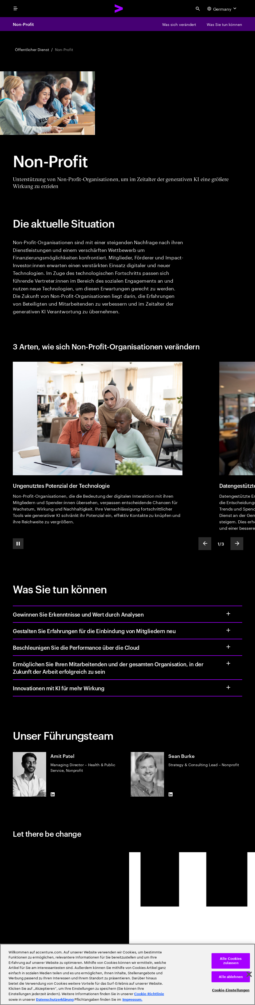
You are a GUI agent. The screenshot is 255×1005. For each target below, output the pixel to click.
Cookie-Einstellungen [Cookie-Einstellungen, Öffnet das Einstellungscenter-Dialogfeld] (231, 990)
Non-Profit (23, 24)
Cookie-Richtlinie (149, 994)
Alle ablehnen (231, 976)
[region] (127, 974)
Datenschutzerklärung (55, 999)
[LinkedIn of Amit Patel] (52, 794)
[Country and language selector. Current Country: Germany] (222, 8)
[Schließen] (249, 974)
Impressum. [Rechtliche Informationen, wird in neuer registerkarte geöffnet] (132, 999)
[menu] (15, 8)
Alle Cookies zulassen (231, 961)
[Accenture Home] (119, 8)
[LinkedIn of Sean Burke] (170, 794)
